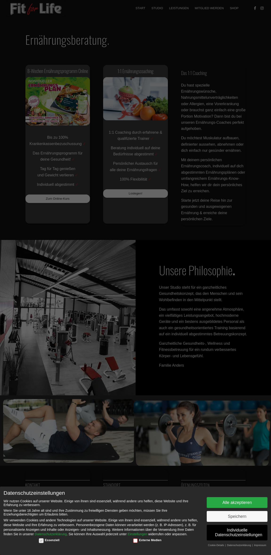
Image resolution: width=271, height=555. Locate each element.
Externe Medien (147, 538)
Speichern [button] (237, 514)
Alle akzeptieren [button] (237, 500)
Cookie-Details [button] (216, 543)
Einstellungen (137, 532)
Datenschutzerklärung (51, 532)
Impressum (260, 543)
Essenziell (49, 538)
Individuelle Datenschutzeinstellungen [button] (238, 530)
